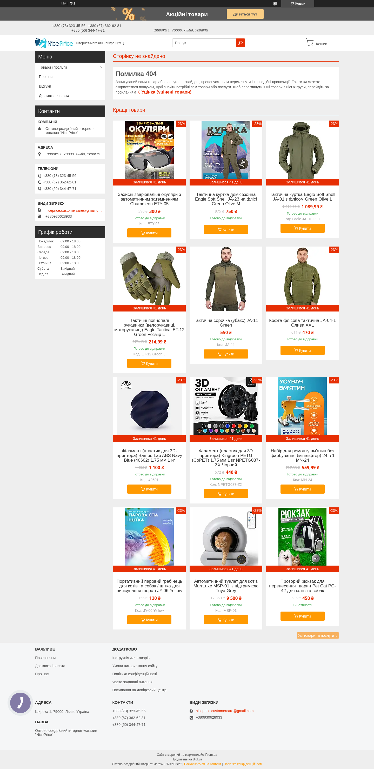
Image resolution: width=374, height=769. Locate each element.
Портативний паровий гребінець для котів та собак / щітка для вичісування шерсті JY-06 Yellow (149, 586)
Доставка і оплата (54, 96)
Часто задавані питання (132, 682)
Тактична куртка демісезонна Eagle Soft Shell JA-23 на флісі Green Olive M (226, 199)
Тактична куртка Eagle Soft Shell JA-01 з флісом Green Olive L (302, 197)
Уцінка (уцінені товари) (166, 92)
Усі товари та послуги (316, 635)
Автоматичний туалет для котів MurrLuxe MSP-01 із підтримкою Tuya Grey (225, 586)
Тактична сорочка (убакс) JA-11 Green (226, 323)
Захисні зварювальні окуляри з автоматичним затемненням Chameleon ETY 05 (149, 199)
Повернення (45, 658)
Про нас (45, 77)
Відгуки (45, 86)
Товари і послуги (53, 67)
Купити (152, 233)
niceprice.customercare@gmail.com (74, 210)
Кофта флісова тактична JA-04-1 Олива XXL (302, 323)
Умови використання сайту (134, 666)
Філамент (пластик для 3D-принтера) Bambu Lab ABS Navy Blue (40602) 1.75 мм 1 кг (149, 456)
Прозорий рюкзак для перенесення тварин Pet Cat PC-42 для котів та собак (302, 586)
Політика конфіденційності (134, 674)
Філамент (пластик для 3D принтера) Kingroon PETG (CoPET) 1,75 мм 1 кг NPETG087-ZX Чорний (226, 458)
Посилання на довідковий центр (139, 690)
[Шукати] (240, 42)
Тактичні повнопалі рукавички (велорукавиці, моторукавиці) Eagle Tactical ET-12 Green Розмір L (149, 327)
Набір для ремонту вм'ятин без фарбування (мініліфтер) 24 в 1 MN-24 (302, 456)
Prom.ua (211, 755)
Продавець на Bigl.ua (187, 759)
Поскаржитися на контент (202, 764)
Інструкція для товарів (131, 658)
